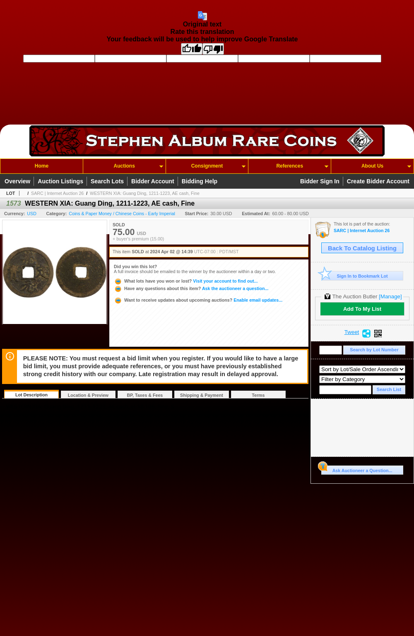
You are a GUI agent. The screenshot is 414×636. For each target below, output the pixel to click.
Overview (17, 181)
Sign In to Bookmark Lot (354, 276)
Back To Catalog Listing (362, 248)
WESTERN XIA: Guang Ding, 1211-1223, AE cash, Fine (145, 193)
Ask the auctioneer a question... (191, 288)
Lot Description (31, 394)
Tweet (351, 332)
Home (41, 166)
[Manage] (390, 296)
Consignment (207, 166)
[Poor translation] (213, 49)
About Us (372, 166)
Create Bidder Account (378, 181)
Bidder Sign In (319, 181)
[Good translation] (191, 49)
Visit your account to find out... (186, 280)
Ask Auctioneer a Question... (356, 469)
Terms (258, 395)
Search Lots (107, 181)
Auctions (124, 166)
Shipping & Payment (201, 395)
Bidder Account (152, 181)
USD (31, 213)
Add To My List (362, 309)
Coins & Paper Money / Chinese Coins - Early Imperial (122, 213)
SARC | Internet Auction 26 (57, 193)
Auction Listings (60, 181)
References (289, 166)
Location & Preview (88, 395)
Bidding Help (199, 181)
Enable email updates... (198, 300)
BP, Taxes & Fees (145, 395)
